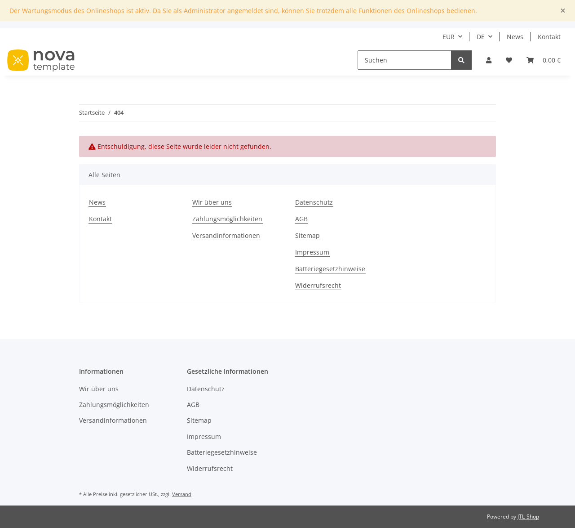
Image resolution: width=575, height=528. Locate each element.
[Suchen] (404, 60)
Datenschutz (314, 202)
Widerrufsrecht (318, 285)
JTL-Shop (528, 516)
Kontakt (549, 36)
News (515, 36)
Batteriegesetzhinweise (330, 268)
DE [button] (481, 36)
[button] (489, 60)
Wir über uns (212, 202)
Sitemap (307, 235)
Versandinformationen (226, 235)
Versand (181, 494)
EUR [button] (448, 36)
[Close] (563, 10)
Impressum (312, 252)
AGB (301, 219)
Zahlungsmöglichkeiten (227, 219)
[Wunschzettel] (509, 60)
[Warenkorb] (543, 60)
